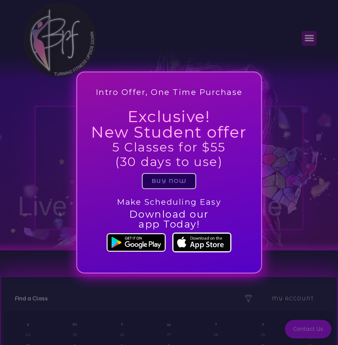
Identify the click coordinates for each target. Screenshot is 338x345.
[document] (169, 172)
